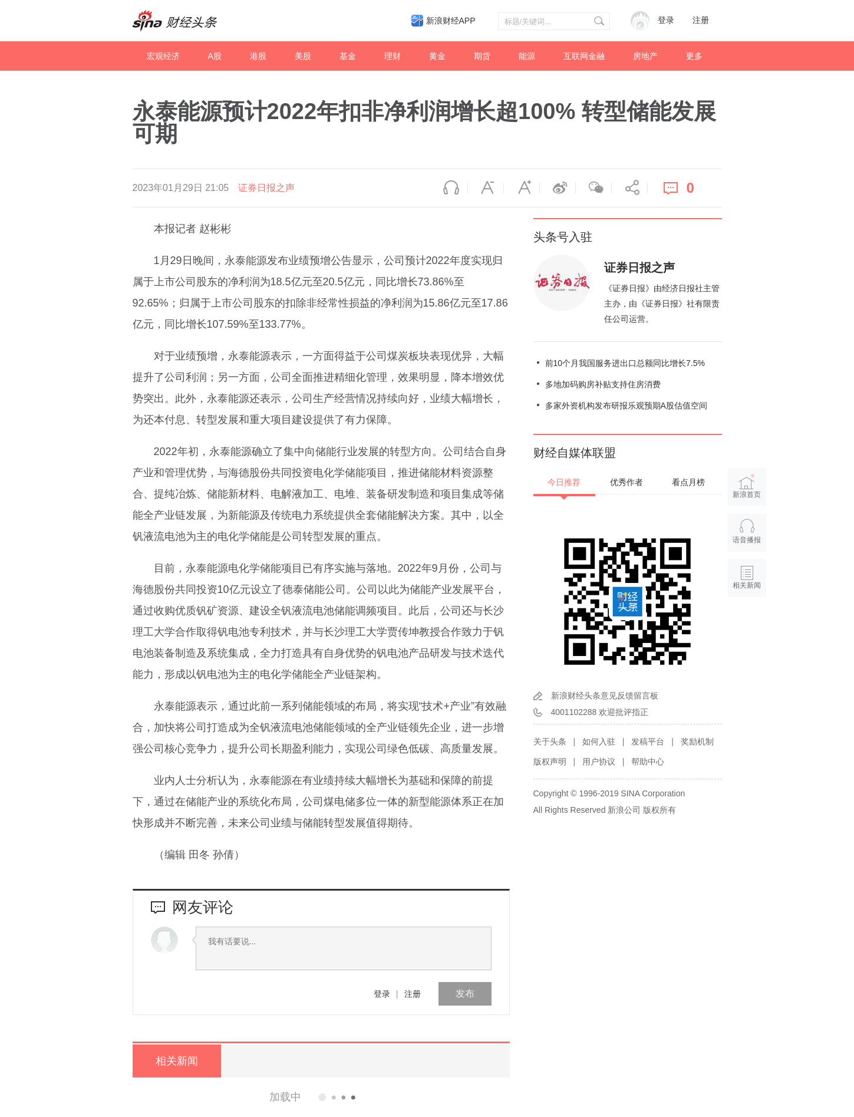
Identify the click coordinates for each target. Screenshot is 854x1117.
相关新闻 (177, 1061)
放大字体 (521, 188)
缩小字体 (485, 188)
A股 (215, 56)
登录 (382, 994)
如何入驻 (598, 741)
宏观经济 (163, 56)
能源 (527, 56)
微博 (557, 188)
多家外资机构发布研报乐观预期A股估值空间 (626, 405)
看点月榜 (688, 482)
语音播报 (449, 188)
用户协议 (598, 761)
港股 (258, 56)
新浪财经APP (451, 20)
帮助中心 (647, 761)
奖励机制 (697, 741)
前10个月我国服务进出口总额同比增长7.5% (625, 363)
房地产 (645, 56)
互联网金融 (584, 56)
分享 (629, 188)
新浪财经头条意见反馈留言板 (604, 695)
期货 (482, 56)
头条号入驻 (562, 236)
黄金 (437, 56)
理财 (392, 56)
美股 (303, 56)
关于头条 (549, 741)
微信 (593, 188)
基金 (347, 56)
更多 (694, 56)
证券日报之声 (266, 188)
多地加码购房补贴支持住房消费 (603, 384)
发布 (465, 994)
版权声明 (549, 761)
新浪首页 (747, 485)
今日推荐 (564, 482)
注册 (701, 20)
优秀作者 (626, 482)
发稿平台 (647, 741)
